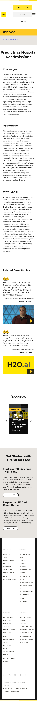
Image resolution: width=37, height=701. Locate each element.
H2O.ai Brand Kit (10, 639)
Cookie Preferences (12, 691)
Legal (5, 649)
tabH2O (22, 560)
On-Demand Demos (9, 579)
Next (30, 419)
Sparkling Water (26, 582)
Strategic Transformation (26, 625)
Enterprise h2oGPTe (24, 565)
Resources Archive (7, 625)
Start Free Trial (11, 495)
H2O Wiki (6, 655)
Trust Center (8, 652)
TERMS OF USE (8, 689)
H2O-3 (22, 579)
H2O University (9, 617)
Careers (6, 564)
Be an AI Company (27, 639)
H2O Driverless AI (26, 587)
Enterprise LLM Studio (26, 571)
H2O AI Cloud (25, 576)
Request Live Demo (8, 574)
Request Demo (10, 528)
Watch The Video (25, 301)
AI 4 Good (24, 642)
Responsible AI (26, 633)
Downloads (7, 633)
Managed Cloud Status (9, 659)
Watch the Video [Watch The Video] (25, 352)
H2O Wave (23, 601)
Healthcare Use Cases (11, 39)
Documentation (9, 630)
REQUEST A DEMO (23, 8)
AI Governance (25, 636)
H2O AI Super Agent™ (25, 555)
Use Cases (7, 620)
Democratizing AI (27, 630)
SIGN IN (23, 22)
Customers (7, 567)
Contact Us (7, 570)
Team (5, 557)
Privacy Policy (21, 689)
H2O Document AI (26, 592)
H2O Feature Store (24, 596)
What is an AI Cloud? (25, 618)
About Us (6, 554)
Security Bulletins (7, 643)
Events (6, 636)
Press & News (8, 560)
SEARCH (22, 15)
